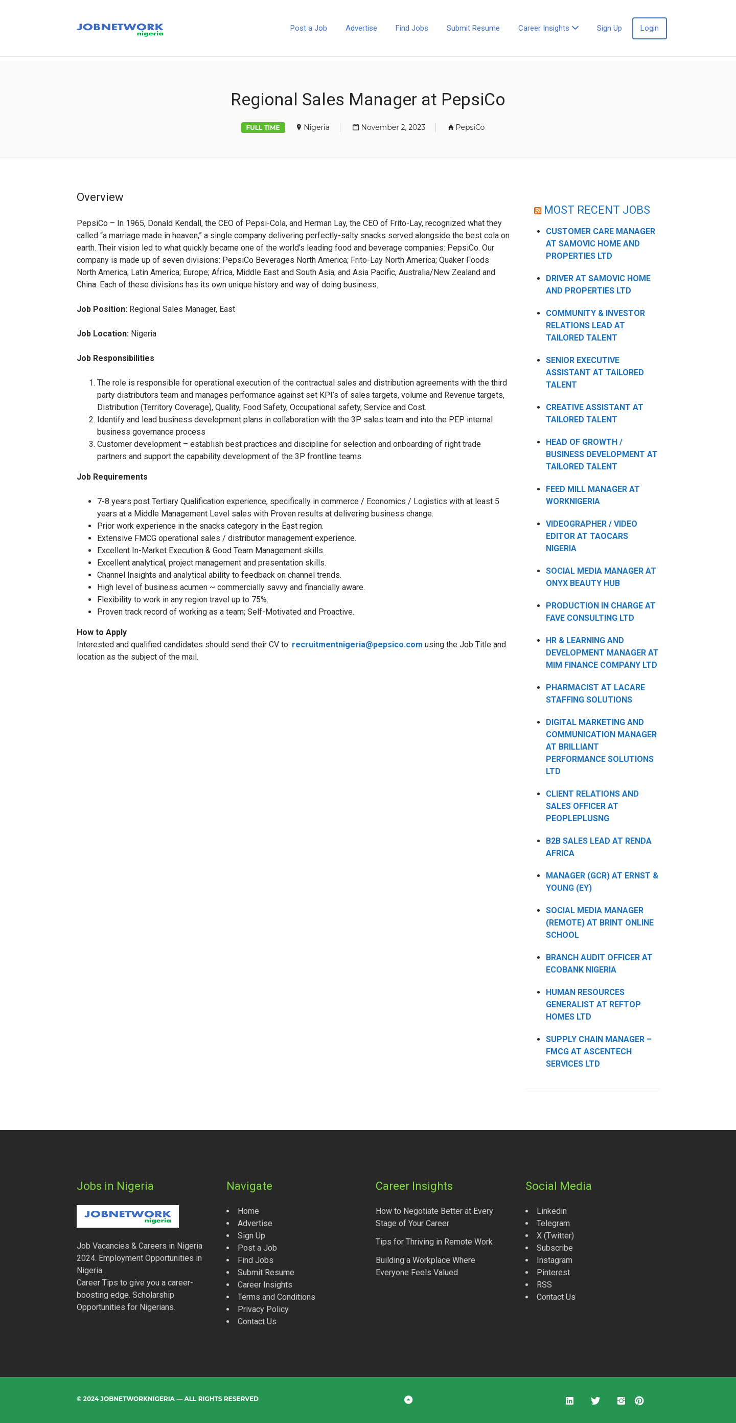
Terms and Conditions (276, 1297)
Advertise (361, 28)
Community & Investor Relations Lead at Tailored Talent (595, 325)
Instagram (554, 1260)
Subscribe (555, 1248)
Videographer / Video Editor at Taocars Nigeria (591, 536)
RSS (544, 1285)
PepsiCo (470, 127)
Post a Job (308, 28)
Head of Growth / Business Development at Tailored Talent (602, 454)
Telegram (553, 1223)
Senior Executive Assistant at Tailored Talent (595, 372)
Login (649, 28)
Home (248, 1211)
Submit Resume (473, 28)
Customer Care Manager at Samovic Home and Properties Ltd (600, 244)
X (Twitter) (555, 1235)
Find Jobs (412, 28)
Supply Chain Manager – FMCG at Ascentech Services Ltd (599, 1051)
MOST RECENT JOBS (597, 210)
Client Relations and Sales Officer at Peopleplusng (592, 806)
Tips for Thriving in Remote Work (434, 1242)
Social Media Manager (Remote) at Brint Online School (600, 923)
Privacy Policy (263, 1309)
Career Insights (543, 28)
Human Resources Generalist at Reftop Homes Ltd (593, 1004)
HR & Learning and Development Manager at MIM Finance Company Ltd (602, 653)
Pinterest (553, 1272)
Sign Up (609, 28)
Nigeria (317, 127)
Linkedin (552, 1211)
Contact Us (257, 1321)
